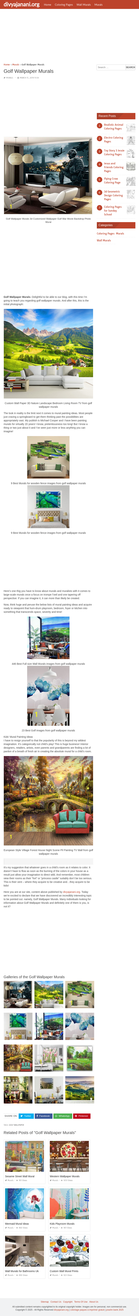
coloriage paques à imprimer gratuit (87, 1310)
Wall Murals (84, 4)
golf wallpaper (16, 1125)
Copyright (67, 1302)
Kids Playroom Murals (62, 1223)
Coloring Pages (64, 4)
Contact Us (55, 1302)
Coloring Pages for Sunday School (113, 210)
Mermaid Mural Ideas (17, 1223)
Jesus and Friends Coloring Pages (113, 167)
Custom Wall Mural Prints (64, 1271)
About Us (93, 1302)
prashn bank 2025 (114, 1310)
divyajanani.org (21, 4)
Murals (98, 4)
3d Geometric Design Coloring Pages (113, 195)
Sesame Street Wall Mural (19, 1176)
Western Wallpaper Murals (64, 1176)
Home (47, 4)
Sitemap (45, 1302)
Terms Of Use (80, 1302)
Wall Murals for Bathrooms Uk (22, 1271)
